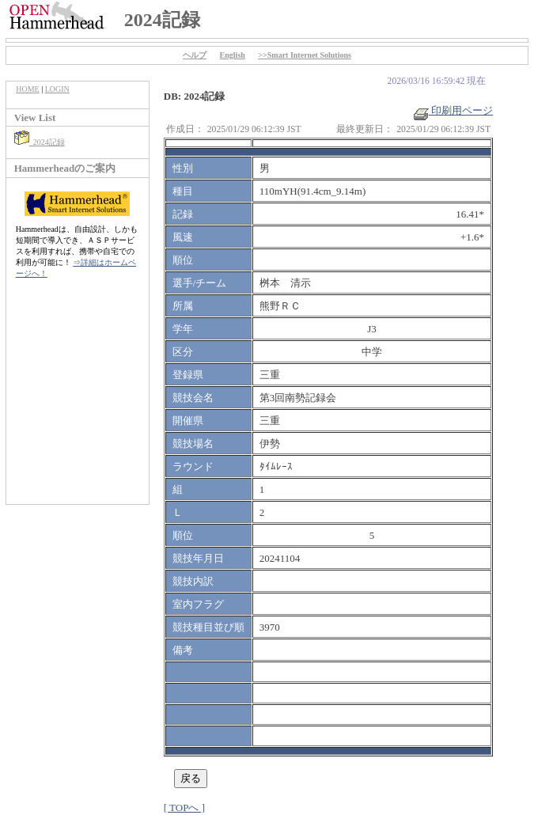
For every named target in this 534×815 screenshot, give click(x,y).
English (232, 55)
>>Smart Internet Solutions (304, 55)
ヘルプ (194, 55)
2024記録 (39, 142)
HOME (27, 89)
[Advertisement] (77, 400)
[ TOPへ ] (184, 807)
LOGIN (57, 89)
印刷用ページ (453, 110)
